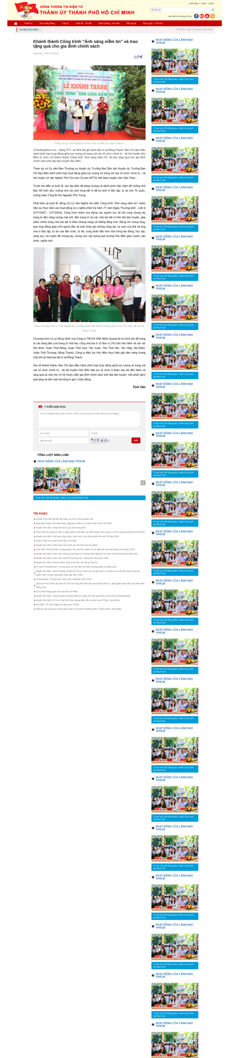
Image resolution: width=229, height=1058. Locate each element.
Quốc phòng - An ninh (109, 23)
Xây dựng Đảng (47, 23)
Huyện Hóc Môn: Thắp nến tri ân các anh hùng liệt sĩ (61, 527)
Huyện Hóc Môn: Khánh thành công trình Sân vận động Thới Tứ (67, 562)
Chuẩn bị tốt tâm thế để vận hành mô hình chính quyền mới (64, 519)
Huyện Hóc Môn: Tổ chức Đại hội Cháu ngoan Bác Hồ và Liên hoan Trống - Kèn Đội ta (78, 600)
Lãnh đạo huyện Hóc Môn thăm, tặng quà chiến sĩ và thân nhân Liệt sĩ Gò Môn (74, 523)
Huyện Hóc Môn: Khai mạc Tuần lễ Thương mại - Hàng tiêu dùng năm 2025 (72, 558)
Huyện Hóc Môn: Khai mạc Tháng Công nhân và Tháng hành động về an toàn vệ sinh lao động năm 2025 (87, 553)
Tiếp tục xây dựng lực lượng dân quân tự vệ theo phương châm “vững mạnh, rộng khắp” (79, 609)
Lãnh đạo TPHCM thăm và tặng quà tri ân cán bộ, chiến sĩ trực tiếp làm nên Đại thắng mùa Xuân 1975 (85, 549)
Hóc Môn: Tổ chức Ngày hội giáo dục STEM (57, 604)
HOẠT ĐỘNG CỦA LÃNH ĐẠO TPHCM (61, 461)
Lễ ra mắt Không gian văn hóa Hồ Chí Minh (57, 591)
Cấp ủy (65, 23)
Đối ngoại (131, 23)
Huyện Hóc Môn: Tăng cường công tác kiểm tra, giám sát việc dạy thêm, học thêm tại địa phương (83, 596)
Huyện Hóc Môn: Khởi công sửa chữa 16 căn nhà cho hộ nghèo (67, 545)
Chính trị (28, 23)
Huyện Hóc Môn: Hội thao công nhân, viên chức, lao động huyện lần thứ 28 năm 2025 (77, 536)
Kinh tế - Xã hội (84, 23)
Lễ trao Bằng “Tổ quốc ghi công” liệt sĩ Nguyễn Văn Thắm (64, 579)
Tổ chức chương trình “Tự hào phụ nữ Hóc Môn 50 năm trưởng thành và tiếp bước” (76, 567)
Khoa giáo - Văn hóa (152, 23)
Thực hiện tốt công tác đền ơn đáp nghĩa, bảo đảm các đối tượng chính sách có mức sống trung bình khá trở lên (90, 532)
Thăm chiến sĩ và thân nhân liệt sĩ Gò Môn (56, 540)
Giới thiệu (193, 3)
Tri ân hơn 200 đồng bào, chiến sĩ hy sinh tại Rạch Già (61, 497)
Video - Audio (207, 3)
